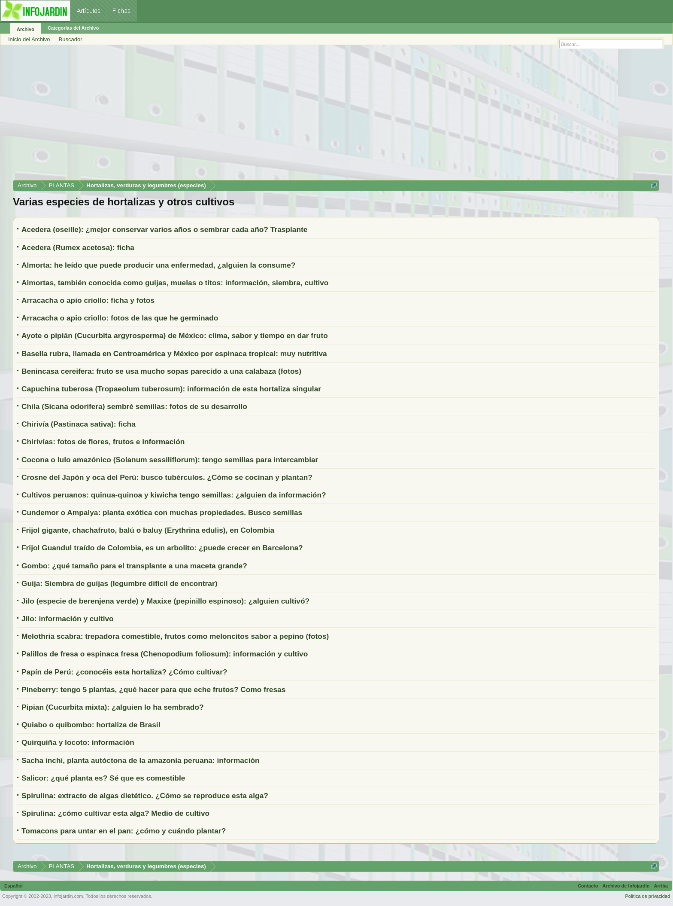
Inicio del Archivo (29, 39)
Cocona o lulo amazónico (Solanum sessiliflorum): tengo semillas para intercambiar (169, 459)
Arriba (661, 885)
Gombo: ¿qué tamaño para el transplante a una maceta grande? (134, 565)
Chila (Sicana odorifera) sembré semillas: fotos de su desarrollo (134, 406)
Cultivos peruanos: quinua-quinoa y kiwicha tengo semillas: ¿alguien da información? (173, 495)
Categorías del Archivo (73, 28)
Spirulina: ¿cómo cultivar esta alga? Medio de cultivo (115, 813)
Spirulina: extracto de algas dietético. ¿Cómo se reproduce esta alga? (144, 795)
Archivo (25, 29)
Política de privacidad (647, 896)
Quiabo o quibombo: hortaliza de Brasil (90, 724)
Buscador (70, 39)
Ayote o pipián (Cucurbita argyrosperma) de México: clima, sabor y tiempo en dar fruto (174, 335)
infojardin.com (68, 896)
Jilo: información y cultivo (67, 618)
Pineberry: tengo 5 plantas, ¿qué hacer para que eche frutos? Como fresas (153, 689)
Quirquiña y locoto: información (77, 742)
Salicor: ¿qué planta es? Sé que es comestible (103, 778)
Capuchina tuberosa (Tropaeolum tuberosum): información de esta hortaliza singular (171, 388)
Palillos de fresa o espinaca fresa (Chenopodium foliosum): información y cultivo (164, 654)
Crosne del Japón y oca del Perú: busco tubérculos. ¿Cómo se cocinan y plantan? (166, 477)
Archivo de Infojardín (626, 885)
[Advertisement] (270, 115)
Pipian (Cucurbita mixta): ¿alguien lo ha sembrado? (112, 707)
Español (13, 885)
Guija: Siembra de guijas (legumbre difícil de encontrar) (119, 583)
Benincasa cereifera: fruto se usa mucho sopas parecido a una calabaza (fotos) (161, 371)
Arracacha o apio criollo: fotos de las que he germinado (119, 318)
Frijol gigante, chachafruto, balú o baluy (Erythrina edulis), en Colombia (147, 530)
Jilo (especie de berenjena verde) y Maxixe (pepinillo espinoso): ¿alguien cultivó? (165, 601)
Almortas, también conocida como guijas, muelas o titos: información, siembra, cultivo (174, 282)
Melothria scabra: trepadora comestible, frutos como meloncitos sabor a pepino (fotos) (175, 636)
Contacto (588, 885)
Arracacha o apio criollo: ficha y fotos (88, 300)
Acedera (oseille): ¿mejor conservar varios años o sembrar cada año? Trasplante (164, 229)
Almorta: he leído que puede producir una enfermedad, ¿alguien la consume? (158, 265)
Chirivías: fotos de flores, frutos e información (103, 441)
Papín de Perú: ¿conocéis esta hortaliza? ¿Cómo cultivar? (124, 672)
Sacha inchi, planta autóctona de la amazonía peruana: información (140, 760)
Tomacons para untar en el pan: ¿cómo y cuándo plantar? (123, 831)
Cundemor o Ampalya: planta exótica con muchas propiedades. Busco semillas (161, 512)
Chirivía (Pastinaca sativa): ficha (78, 424)
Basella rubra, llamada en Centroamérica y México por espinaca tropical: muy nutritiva (174, 353)
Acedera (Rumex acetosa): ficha (77, 247)
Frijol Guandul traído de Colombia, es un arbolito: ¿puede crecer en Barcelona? (162, 547)
